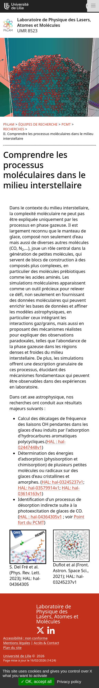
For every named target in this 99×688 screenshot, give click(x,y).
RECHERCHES (13, 129)
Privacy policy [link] (69, 681)
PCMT (66, 124)
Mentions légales (16, 642)
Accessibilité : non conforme (25, 638)
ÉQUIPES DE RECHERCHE (37, 124)
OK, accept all (36, 681)
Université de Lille (17, 656)
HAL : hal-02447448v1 (41, 444)
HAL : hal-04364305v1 (40, 517)
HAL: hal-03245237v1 (62, 482)
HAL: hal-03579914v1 (39, 488)
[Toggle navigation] (93, 6)
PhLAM (8, 124)
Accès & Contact (46, 642)
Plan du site (12, 647)
